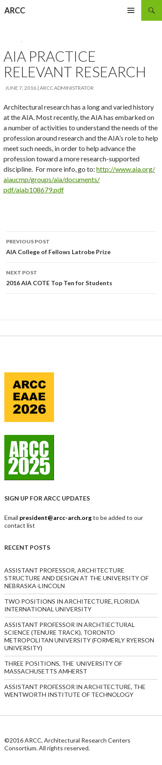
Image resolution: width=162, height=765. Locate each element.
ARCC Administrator (67, 88)
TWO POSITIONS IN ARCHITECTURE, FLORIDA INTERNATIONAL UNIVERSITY (72, 605)
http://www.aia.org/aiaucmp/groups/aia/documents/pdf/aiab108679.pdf (79, 179)
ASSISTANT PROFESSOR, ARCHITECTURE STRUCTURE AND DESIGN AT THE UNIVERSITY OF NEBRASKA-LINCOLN (76, 578)
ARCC (14, 10)
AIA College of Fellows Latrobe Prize (81, 245)
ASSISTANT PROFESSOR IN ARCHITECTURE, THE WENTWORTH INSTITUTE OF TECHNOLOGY (75, 690)
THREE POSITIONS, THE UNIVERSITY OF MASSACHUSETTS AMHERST (63, 667)
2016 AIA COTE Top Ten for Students (81, 277)
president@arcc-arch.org (56, 517)
